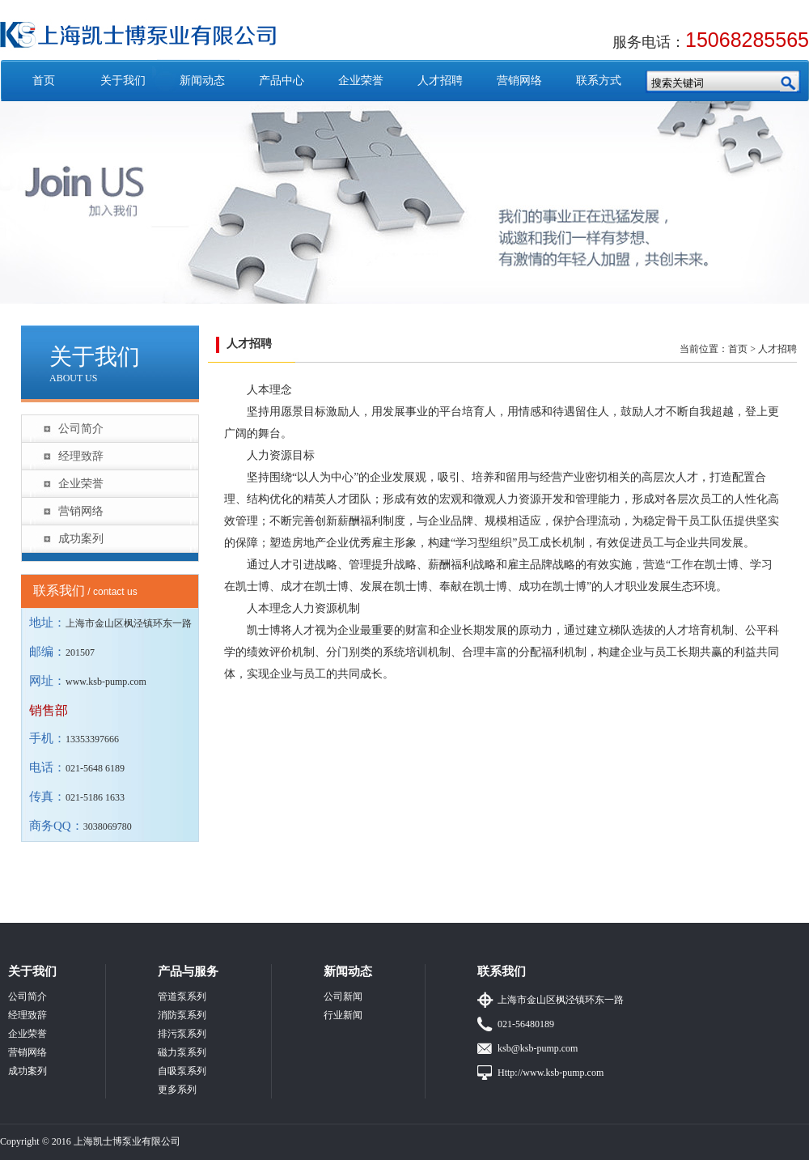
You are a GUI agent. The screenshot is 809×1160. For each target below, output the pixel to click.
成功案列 (81, 539)
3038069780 (107, 826)
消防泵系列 (182, 1015)
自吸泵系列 (182, 1071)
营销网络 (519, 80)
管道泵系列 (182, 996)
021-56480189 (526, 1024)
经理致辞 (81, 456)
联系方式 (598, 80)
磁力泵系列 (182, 1052)
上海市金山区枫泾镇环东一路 (561, 999)
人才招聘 (440, 80)
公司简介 (81, 429)
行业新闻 (343, 1015)
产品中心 (281, 80)
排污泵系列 (182, 1033)
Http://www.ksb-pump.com (551, 1072)
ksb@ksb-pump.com (538, 1048)
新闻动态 (202, 80)
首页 (43, 80)
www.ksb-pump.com (106, 681)
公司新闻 (343, 996)
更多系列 (177, 1089)
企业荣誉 (360, 80)
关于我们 (123, 80)
